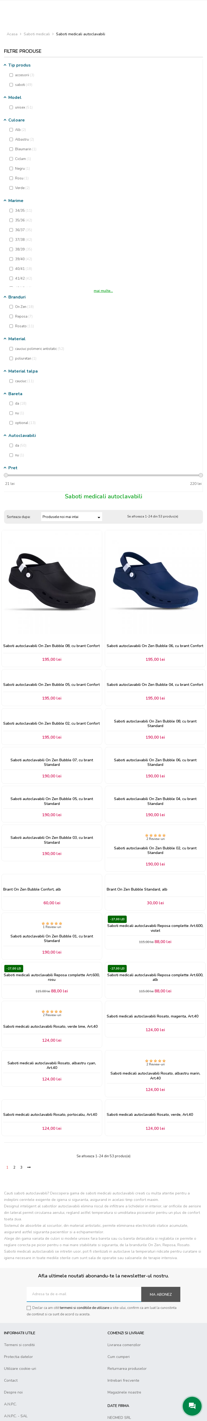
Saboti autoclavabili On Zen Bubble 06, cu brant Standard (155, 762)
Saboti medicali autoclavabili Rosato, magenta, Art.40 (152, 1016)
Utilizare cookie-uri (20, 1368)
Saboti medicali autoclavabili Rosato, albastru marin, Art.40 (155, 1075)
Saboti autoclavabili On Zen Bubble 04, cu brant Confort (155, 684)
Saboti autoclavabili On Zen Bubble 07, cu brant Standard (52, 762)
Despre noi (13, 1392)
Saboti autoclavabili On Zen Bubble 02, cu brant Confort (51, 723)
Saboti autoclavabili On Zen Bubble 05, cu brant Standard (52, 801)
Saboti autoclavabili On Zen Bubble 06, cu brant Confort (155, 646)
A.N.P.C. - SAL (15, 1416)
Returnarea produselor (127, 1368)
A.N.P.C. (10, 1404)
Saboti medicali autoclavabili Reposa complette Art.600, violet (155, 928)
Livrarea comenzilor (124, 1344)
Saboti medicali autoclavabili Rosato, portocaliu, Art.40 (50, 1114)
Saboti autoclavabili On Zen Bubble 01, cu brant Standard (52, 938)
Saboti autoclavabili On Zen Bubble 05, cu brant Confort (51, 684)
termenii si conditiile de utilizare (84, 1307)
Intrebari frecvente (123, 1380)
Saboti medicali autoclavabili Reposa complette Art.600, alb (155, 977)
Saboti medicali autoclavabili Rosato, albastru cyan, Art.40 (52, 1065)
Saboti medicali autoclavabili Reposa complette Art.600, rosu (52, 977)
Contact (11, 1380)
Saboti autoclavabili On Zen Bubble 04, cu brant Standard (155, 801)
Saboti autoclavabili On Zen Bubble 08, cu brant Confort (51, 646)
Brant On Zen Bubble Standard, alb (137, 889)
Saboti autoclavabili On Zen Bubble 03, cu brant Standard (52, 840)
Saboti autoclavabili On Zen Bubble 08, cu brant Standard (155, 723)
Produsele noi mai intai (72, 517)
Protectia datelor (18, 1356)
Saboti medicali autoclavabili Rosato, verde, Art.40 (150, 1114)
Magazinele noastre (124, 1392)
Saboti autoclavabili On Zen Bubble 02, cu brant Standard (155, 850)
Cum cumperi (119, 1356)
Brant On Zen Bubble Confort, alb (32, 889)
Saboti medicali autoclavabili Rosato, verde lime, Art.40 (50, 1026)
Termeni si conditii (19, 1344)
